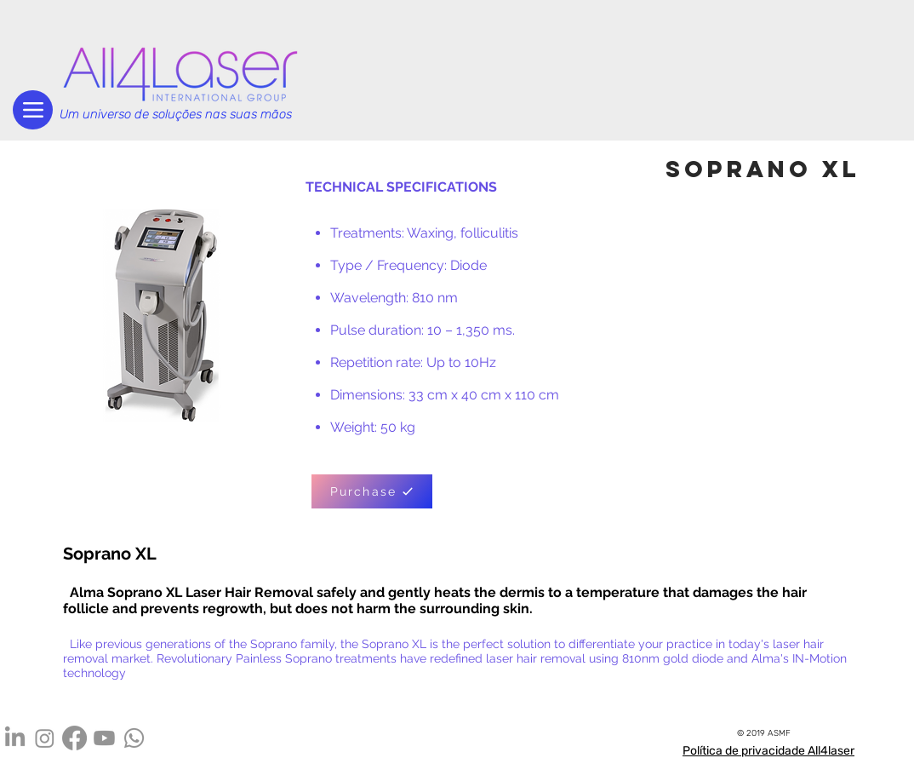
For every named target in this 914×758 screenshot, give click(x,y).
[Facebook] (74, 738)
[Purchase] (371, 491)
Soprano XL (110, 553)
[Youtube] (104, 738)
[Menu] (33, 109)
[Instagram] (44, 738)
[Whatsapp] (134, 738)
